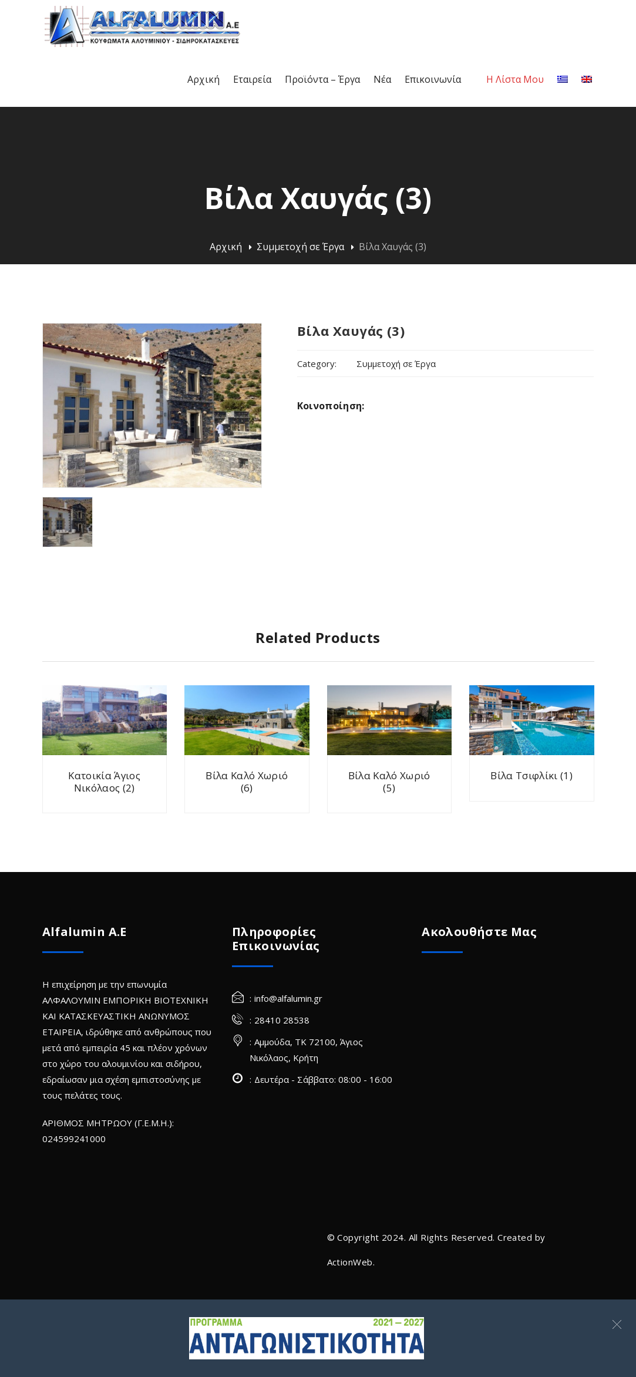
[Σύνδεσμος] (306, 1338)
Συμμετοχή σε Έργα (300, 246)
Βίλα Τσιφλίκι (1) (531, 775)
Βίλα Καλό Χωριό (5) (389, 781)
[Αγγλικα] (586, 79)
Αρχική (226, 246)
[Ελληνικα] (562, 79)
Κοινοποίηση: (331, 405)
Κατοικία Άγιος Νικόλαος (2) (104, 781)
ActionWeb (350, 1262)
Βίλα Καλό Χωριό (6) (247, 781)
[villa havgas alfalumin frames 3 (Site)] (67, 522)
